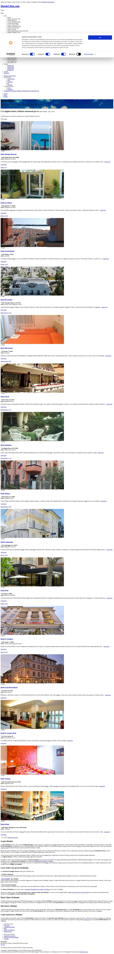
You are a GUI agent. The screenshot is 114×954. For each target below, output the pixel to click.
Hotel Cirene (5, 396)
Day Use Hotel (5, 879)
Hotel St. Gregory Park (8, 733)
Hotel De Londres (6, 300)
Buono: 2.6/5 (4, 652)
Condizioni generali (9, 927)
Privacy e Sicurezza (9, 930)
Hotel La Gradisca (7, 639)
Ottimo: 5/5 (4, 167)
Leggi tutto (107, 162)
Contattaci (10, 89)
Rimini (6, 96)
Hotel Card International (9, 687)
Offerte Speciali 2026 (9, 76)
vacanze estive (4, 847)
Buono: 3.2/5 (4, 603)
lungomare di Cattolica (41, 861)
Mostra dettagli (88, 21)
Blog (5, 928)
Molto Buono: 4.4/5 (6, 313)
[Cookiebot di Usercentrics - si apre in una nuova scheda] (11, 21)
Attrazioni (10, 82)
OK (100, 4)
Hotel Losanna (5, 779)
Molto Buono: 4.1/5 (6, 410)
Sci (8, 83)
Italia (5, 95)
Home (5, 93)
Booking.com (4, 107)
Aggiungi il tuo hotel (9, 936)
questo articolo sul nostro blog (80, 892)
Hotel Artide (5, 824)
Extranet (6, 939)
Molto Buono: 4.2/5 (6, 361)
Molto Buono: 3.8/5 (6, 506)
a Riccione (87, 919)
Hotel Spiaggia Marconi (9, 154)
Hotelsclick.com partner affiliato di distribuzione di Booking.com (21, 91)
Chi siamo (6, 925)
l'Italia (54, 844)
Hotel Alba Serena (7, 348)
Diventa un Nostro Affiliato (11, 937)
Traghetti (9, 85)
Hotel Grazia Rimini (7, 251)
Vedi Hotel (3, 164)
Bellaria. (51, 861)
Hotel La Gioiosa (6, 203)
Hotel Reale (4, 590)
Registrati (6, 73)
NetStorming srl (83, 952)
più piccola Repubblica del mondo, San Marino (37, 889)
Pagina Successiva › (13, 837)
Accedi (6, 71)
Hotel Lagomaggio (7, 542)
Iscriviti (3, 944)
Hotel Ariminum (6, 445)
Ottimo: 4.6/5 (4, 216)
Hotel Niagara (5, 493)
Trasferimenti (11, 79)
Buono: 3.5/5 (4, 555)
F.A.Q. (9, 88)
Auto (8, 80)
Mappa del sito (8, 931)
